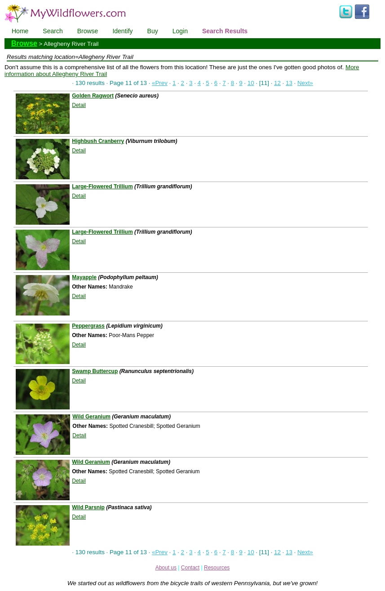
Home (20, 31)
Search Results (225, 31)
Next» (305, 83)
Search (52, 31)
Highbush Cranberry (98, 141)
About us (166, 567)
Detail (79, 105)
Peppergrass (88, 326)
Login (180, 31)
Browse (87, 31)
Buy (152, 31)
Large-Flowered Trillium (102, 186)
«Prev (160, 83)
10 (251, 83)
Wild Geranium (91, 416)
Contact (190, 567)
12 (277, 83)
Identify (122, 31)
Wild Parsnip (88, 507)
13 (289, 83)
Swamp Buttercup (95, 371)
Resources (217, 567)
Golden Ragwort (93, 96)
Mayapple (84, 277)
